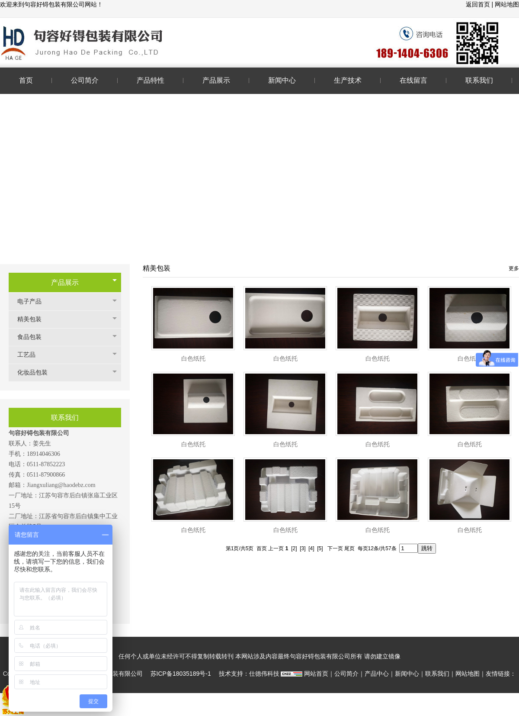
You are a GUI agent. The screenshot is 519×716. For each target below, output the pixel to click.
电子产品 (33, 301)
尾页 (349, 548)
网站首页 (316, 673)
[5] (320, 548)
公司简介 (346, 673)
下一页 (335, 548)
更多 (514, 268)
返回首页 (479, 4)
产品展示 (65, 282)
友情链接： (501, 673)
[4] (311, 548)
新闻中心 (407, 673)
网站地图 (507, 4)
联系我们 (437, 673)
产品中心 (377, 673)
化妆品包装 (36, 372)
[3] (302, 548)
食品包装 (33, 337)
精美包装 (33, 319)
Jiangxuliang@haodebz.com (61, 485)
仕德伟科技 (264, 673)
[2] (294, 548)
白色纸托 (193, 358)
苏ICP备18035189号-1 (181, 673)
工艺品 (30, 355)
